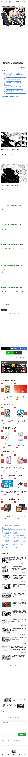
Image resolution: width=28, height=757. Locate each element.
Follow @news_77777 (7, 70)
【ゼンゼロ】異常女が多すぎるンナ (13, 79)
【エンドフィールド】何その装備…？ (13, 81)
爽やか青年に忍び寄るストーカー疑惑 (11, 525)
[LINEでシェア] (10, 352)
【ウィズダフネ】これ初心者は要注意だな (14, 89)
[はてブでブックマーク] (22, 348)
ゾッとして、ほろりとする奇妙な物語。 (14, 73)
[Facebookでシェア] (14, 348)
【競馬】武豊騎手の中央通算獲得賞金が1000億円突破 (14, 529)
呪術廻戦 (4, 310)
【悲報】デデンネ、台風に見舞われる (13, 82)
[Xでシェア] (5, 348)
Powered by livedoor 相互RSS (10, 96)
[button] (18, 352)
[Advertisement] (14, 45)
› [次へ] (25, 390)
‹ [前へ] (2, 369)
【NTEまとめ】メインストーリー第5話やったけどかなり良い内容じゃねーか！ (15, 75)
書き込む (22, 734)
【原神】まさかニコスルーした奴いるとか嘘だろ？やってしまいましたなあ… (14, 91)
